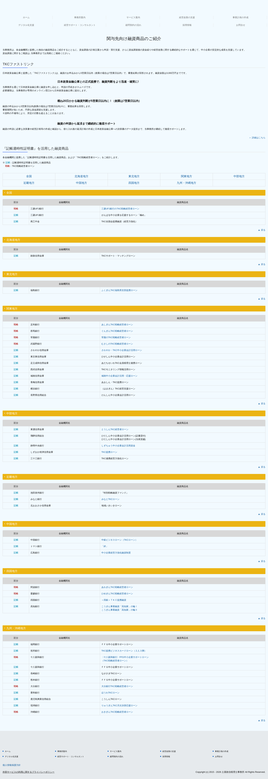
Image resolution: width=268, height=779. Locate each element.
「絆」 (104, 546)
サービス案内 (133, 17)
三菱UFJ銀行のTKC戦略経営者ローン (120, 208)
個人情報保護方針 (12, 765)
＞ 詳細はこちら (257, 137)
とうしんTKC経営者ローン (114, 429)
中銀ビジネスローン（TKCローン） (119, 540)
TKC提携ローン (109, 452)
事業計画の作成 (240, 17)
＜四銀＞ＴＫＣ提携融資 (113, 600)
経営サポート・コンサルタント (80, 25)
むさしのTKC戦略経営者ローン (117, 343)
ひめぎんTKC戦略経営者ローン (117, 593)
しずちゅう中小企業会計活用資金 (118, 445)
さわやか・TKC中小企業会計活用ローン (121, 350)
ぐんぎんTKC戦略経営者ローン (117, 331)
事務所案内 (79, 17)
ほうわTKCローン (110, 692)
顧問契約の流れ (133, 25)
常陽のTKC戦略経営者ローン (116, 337)
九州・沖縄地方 (186, 182)
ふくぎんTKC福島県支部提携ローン (119, 290)
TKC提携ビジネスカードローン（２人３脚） (123, 650)
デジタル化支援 (26, 25)
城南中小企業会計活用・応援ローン (119, 376)
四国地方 (134, 182)
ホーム (26, 17)
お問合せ (240, 25)
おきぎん (117, 712)
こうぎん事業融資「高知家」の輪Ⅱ (119, 610)
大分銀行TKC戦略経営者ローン (117, 686)
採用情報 (187, 25)
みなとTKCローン (110, 499)
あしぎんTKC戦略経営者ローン (117, 324)
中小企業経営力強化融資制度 (116, 552)
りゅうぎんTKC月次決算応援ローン (119, 705)
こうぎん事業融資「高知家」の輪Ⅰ (119, 606)
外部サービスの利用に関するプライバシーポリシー (28, 772)
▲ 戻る (261, 230)
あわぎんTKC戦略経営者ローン (117, 587)
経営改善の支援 (187, 17)
